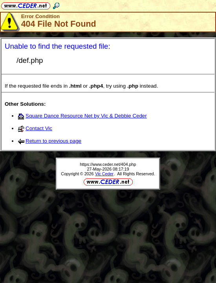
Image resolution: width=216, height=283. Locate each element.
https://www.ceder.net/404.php (108, 164)
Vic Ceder (104, 173)
